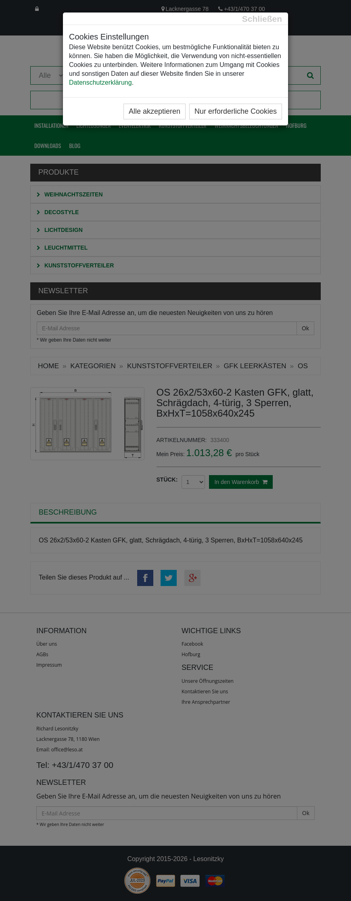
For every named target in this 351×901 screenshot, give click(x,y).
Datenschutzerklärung (100, 82)
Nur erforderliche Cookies (235, 111)
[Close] (262, 19)
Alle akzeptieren (154, 111)
